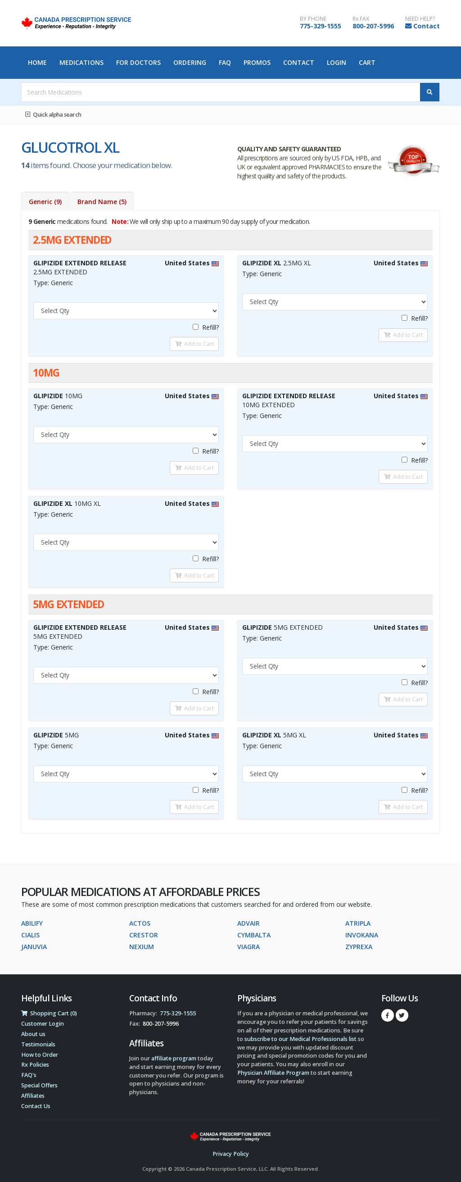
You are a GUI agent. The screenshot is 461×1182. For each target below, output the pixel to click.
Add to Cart (194, 344)
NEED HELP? (420, 19)
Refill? (206, 327)
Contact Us (35, 1106)
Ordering (189, 62)
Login (337, 62)
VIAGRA (248, 946)
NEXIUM (141, 946)
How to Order (39, 1055)
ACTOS (139, 923)
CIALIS (30, 935)
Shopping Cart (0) (49, 1013)
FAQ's (28, 1075)
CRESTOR (143, 935)
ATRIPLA (358, 923)
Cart (367, 62)
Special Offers (39, 1085)
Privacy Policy (230, 1154)
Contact (426, 26)
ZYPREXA (358, 946)
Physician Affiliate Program (273, 1073)
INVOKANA (361, 935)
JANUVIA (34, 946)
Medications (81, 62)
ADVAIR (248, 923)
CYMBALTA (254, 935)
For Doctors (138, 62)
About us (33, 1034)
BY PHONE (313, 19)
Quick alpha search (53, 114)
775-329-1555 (320, 26)
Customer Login (42, 1023)
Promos (257, 62)
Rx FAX (361, 19)
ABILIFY (32, 923)
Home (37, 62)
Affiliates (33, 1096)
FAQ (225, 62)
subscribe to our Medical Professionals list (300, 1039)
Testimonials (38, 1044)
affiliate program (173, 1058)
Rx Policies (35, 1064)
